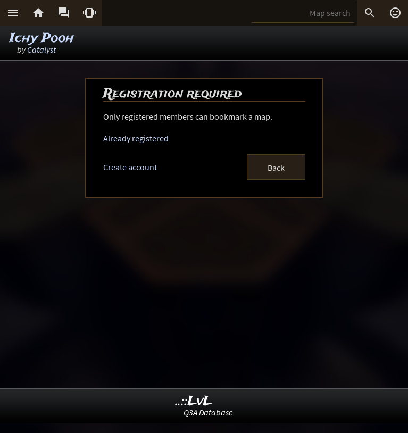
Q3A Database (208, 412)
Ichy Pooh (42, 38)
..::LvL (194, 401)
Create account (130, 167)
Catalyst (41, 49)
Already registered (136, 138)
